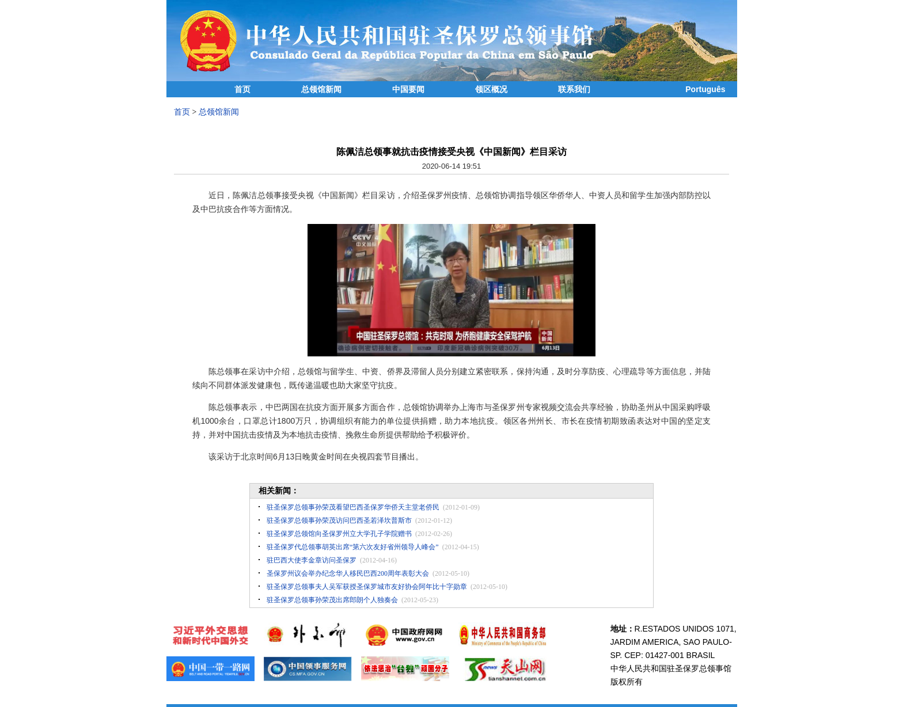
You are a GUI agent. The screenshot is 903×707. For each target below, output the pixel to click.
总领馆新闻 (321, 89)
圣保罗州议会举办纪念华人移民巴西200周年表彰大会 (348, 573)
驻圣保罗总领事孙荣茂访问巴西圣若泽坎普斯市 (339, 520)
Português (705, 89)
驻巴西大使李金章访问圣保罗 (311, 560)
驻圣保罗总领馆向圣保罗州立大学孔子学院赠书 (339, 534)
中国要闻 (408, 89)
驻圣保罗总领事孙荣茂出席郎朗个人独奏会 (332, 600)
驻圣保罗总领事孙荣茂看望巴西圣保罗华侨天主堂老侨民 (353, 507)
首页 (242, 89)
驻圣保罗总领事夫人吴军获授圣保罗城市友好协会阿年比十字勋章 (367, 587)
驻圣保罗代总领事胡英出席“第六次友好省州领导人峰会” (353, 547)
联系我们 (574, 89)
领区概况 (491, 89)
